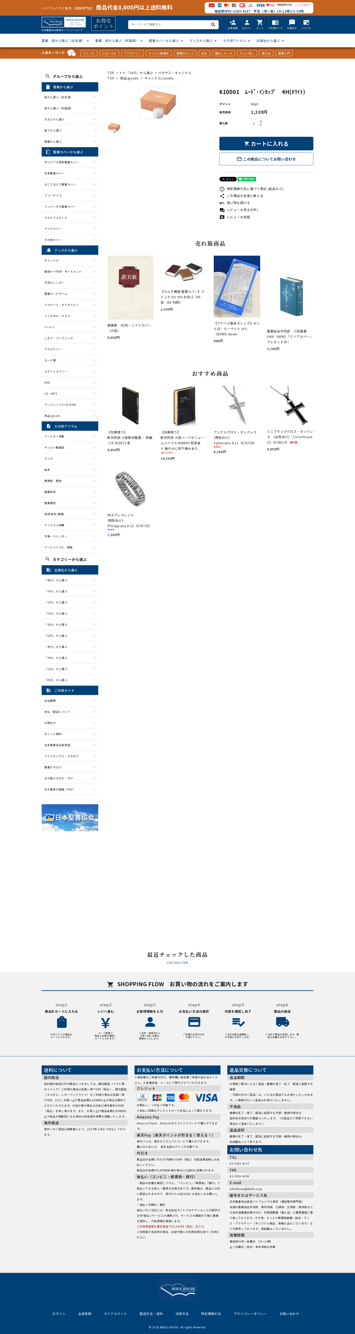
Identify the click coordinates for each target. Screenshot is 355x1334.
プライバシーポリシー (250, 1313)
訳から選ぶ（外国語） (58, 108)
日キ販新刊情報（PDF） (60, 789)
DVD (47, 382)
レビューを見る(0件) (238, 209)
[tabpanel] (158, 103)
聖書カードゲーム (55, 294)
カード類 (50, 360)
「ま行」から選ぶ (57, 647)
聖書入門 (284, 53)
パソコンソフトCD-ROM (60, 404)
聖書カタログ (53, 767)
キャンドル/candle (158, 78)
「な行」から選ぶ (57, 624)
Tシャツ (49, 327)
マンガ (48, 458)
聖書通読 (50, 503)
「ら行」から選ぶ (57, 669)
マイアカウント (115, 1313)
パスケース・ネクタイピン (61, 305)
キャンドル (51, 260)
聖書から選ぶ (53, 141)
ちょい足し (247, 53)
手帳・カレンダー (55, 536)
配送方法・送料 (151, 1313)
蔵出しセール (223, 53)
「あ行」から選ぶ (57, 580)
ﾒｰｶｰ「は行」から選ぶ (137, 72)
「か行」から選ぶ (57, 591)
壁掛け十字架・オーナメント (63, 271)
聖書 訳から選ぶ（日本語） (63, 40)
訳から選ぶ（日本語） (58, 97)
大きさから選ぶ (54, 119)
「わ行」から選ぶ (57, 680)
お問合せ (50, 723)
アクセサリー (132, 53)
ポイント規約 (53, 734)
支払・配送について (57, 712)
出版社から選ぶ (268, 40)
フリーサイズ (53, 195)
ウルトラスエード (55, 217)
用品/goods (129, 78)
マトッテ (89, 53)
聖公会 (266, 53)
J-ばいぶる (109, 53)
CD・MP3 (50, 393)
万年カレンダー (54, 282)
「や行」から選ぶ (57, 658)
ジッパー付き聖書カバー (60, 206)
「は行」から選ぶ (57, 635)
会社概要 (50, 700)
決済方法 (182, 1313)
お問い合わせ (289, 1313)
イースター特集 (54, 436)
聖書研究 (50, 492)
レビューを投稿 (234, 217)
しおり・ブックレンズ (58, 338)
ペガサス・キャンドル (174, 72)
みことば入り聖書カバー (60, 184)
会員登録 (84, 1313)
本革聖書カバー (54, 173)
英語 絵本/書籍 (54, 514)
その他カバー (53, 240)
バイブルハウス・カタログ (61, 756)
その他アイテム (234, 40)
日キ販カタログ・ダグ (58, 778)
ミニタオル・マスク (57, 316)
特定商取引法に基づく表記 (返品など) (251, 188)
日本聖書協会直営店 (57, 745)
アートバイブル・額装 (58, 547)
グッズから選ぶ (201, 40)
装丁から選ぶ (53, 130)
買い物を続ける (234, 202)
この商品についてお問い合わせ (266, 159)
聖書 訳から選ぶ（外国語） (117, 40)
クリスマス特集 (54, 525)
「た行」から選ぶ (57, 613)
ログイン (59, 1313)
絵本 (204, 53)
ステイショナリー (55, 371)
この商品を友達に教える (241, 195)
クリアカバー (53, 229)
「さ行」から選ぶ (57, 602)
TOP (110, 72)
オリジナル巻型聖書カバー (61, 162)
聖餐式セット (185, 53)
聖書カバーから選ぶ (164, 40)
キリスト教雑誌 (159, 53)
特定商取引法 (211, 1313)
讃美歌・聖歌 (53, 481)
